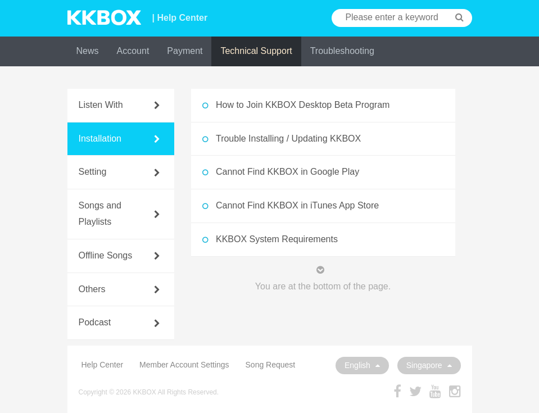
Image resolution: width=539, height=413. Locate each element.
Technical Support (256, 51)
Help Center (102, 364)
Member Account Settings (184, 364)
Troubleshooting (342, 51)
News (87, 51)
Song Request (271, 364)
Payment (184, 51)
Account (133, 51)
